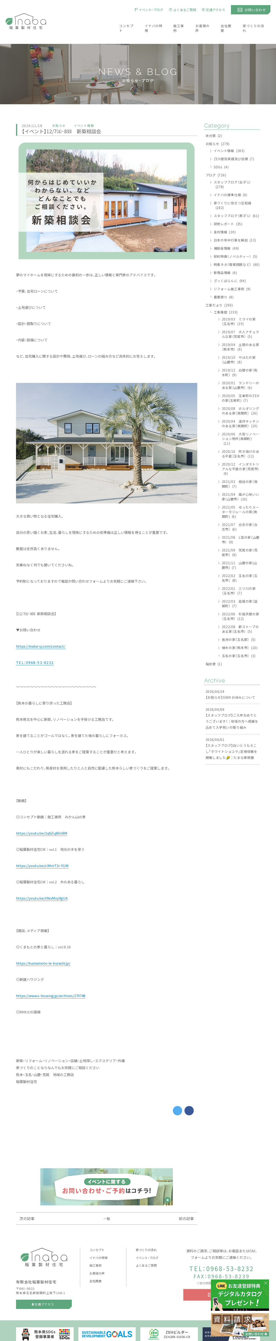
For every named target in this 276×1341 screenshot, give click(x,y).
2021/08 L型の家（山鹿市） (241, 526)
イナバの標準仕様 (230, 181)
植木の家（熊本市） (240, 634)
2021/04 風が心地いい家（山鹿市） (240, 483)
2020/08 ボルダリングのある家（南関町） (240, 397)
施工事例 (179, 21)
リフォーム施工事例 (232, 275)
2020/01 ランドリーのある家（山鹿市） (240, 371)
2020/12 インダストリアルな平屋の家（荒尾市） (241, 455)
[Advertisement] (106, 1128)
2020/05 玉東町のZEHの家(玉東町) (241, 384)
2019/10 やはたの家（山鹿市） (239, 346)
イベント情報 (229, 137)
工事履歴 (226, 298)
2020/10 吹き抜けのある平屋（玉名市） (240, 440)
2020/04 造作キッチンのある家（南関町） (240, 409)
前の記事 (186, 1204)
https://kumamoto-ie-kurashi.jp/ (43, 949)
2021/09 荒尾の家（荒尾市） (240, 538)
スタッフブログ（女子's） (232, 170)
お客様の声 (204, 21)
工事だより (219, 291)
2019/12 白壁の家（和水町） (240, 358)
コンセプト (124, 21)
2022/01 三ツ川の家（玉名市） (239, 577)
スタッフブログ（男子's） (236, 202)
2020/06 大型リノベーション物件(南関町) (240, 425)
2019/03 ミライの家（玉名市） (239, 307)
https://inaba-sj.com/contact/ (40, 632)
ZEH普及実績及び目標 (234, 145)
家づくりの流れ (257, 21)
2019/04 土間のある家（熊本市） (240, 333)
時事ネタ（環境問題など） (237, 250)
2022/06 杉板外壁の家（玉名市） (240, 602)
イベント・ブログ (147, 1244)
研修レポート (228, 210)
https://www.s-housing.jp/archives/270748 (50, 982)
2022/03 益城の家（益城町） (240, 589)
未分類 (214, 122)
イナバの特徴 (152, 21)
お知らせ (218, 130)
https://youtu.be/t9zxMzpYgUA (42, 884)
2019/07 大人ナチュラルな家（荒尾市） (240, 320)
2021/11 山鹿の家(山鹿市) (239, 551)
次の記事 (27, 1204)
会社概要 (229, 21)
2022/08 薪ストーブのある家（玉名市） (240, 615)
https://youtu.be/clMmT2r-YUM (42, 852)
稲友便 (214, 650)
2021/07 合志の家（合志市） (240, 513)
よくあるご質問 (146, 1252)
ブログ (216, 161)
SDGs (221, 153)
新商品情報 (225, 259)
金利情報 (225, 218)
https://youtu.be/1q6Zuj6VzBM (41, 819)
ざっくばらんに (230, 267)
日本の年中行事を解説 (235, 226)
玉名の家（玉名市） (239, 642)
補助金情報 (226, 234)
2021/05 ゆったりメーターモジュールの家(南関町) (240, 498)
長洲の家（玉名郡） (239, 625)
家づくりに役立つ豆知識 (232, 191)
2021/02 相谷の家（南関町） (240, 470)
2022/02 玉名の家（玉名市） (240, 564)
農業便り (224, 283)
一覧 (106, 1205)
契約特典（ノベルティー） (236, 242)
